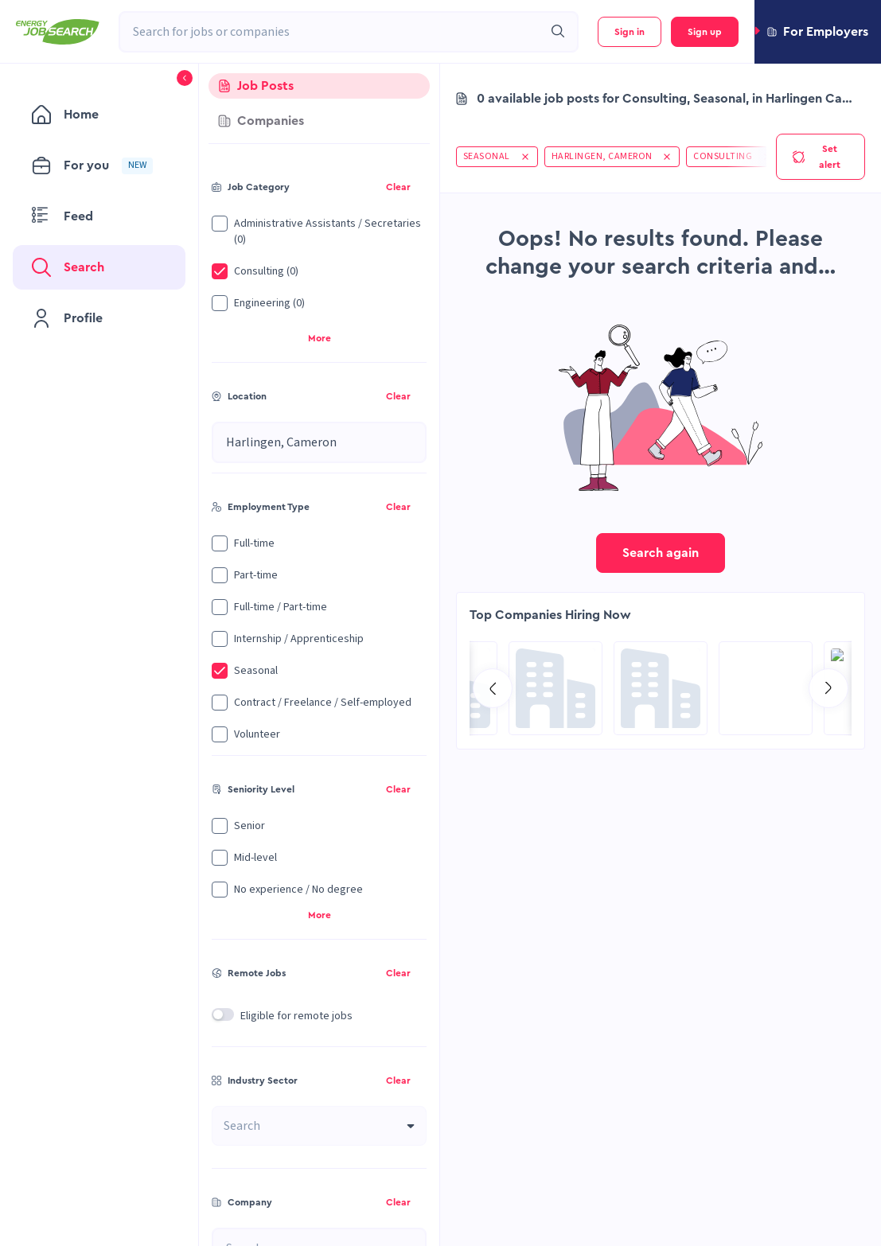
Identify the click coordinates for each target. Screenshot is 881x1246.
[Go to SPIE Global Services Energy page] (765, 688)
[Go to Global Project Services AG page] (660, 688)
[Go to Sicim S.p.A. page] (555, 688)
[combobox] (331, 31)
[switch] (223, 1014)
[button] (817, 32)
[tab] (319, 86)
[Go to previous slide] (493, 688)
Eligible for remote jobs (296, 1016)
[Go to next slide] (828, 688)
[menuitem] (99, 114)
